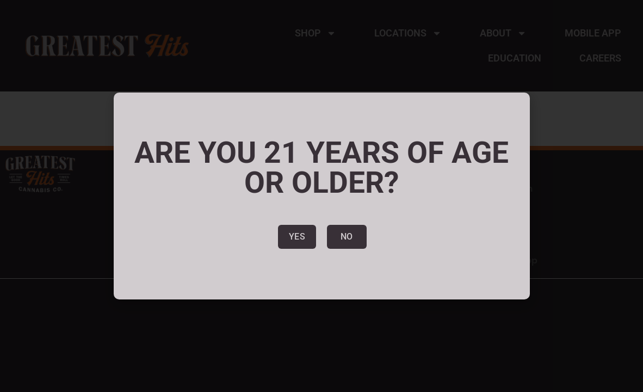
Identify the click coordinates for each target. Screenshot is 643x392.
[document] (321, 196)
